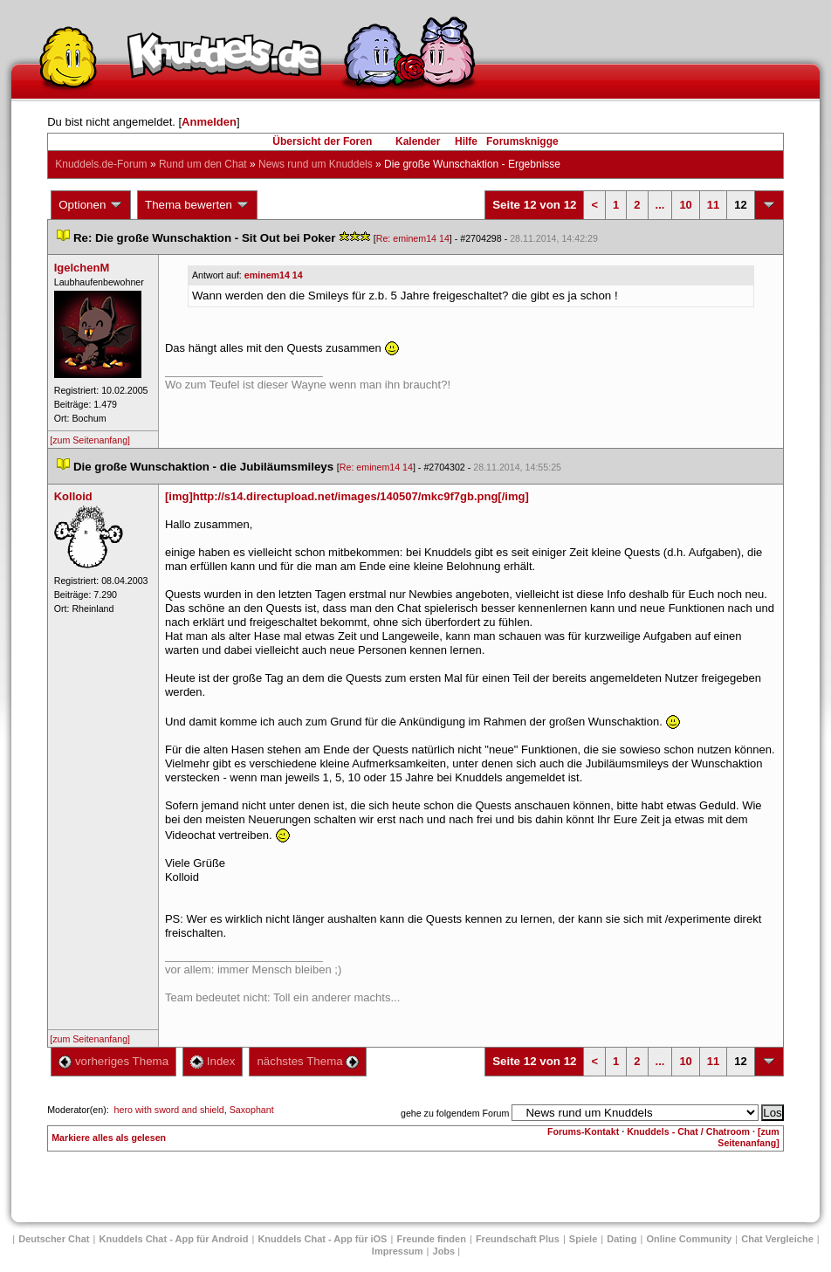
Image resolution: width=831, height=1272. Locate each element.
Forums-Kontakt (583, 1131)
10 (685, 204)
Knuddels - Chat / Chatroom (688, 1131)
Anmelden (209, 121)
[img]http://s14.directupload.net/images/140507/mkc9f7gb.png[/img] (347, 496)
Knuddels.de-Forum (101, 164)
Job (444, 1251)
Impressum (397, 1251)
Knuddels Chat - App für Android (174, 1239)
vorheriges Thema (113, 1061)
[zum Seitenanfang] (90, 440)
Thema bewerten (197, 205)
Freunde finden (430, 1239)
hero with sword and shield (169, 1109)
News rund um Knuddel (315, 164)
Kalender (417, 141)
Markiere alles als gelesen (109, 1137)
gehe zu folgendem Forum (455, 1113)
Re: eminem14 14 (413, 238)
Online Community (688, 1239)
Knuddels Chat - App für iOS (322, 1239)
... (660, 204)
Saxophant (252, 1109)
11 (713, 204)
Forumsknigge (522, 141)
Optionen (90, 205)
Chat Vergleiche (777, 1239)
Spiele (583, 1239)
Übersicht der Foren (322, 141)
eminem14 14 (273, 275)
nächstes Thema (308, 1061)
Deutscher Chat (53, 1239)
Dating (621, 1239)
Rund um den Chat (203, 164)
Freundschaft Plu (518, 1239)
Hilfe (466, 141)
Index (212, 1061)
